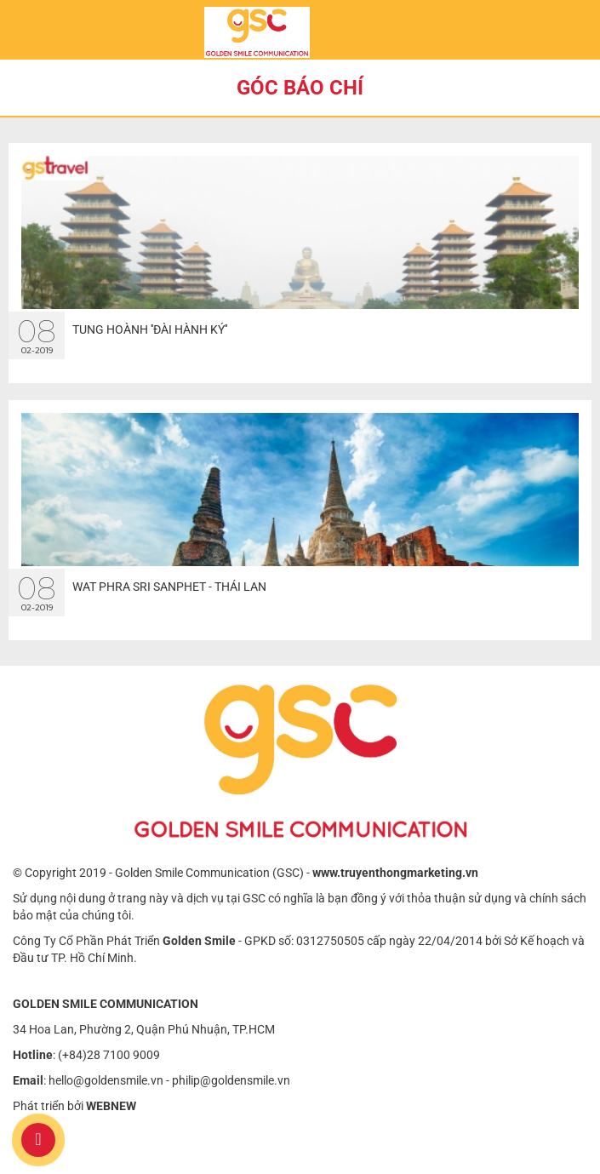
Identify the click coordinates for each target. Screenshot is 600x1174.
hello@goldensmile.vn (106, 1080)
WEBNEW (111, 1106)
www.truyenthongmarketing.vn (395, 872)
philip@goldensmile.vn (231, 1080)
